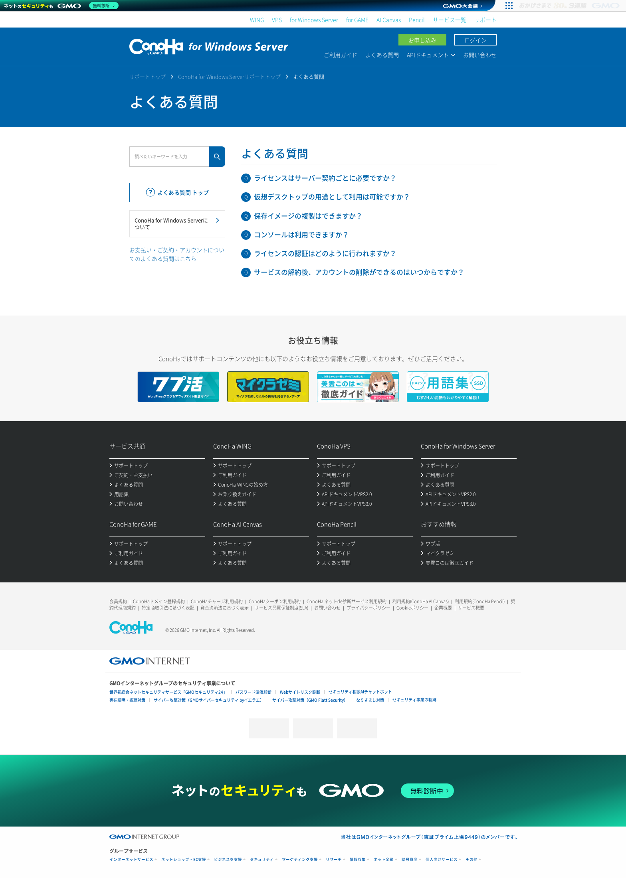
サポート (485, 20)
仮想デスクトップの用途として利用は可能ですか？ (332, 196)
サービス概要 (471, 607)
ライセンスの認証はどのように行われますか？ (325, 253)
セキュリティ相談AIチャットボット (360, 692)
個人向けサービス (442, 859)
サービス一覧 (449, 20)
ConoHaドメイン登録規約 (159, 601)
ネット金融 (384, 859)
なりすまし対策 (370, 700)
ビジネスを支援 (228, 859)
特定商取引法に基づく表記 (168, 607)
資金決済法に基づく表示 (224, 607)
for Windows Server (314, 20)
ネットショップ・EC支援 (183, 859)
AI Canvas (388, 20)
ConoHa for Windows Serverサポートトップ (229, 76)
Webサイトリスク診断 (300, 692)
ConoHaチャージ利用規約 (217, 601)
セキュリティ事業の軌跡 (414, 699)
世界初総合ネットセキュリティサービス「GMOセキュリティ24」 (168, 692)
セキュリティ (262, 859)
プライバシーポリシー (368, 607)
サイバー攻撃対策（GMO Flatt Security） (310, 700)
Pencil (417, 20)
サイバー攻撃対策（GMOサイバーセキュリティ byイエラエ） (209, 700)
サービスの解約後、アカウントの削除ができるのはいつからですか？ (359, 272)
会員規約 (118, 601)
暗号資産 (410, 859)
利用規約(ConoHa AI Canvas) (420, 601)
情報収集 (358, 859)
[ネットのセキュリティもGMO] (61, 5)
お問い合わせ (480, 55)
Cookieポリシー (412, 607)
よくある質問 (382, 55)
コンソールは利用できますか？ (301, 234)
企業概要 (443, 607)
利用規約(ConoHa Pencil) (480, 601)
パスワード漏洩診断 (253, 692)
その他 (471, 859)
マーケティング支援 (300, 859)
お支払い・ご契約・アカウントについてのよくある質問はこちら (176, 254)
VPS (277, 20)
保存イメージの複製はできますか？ (308, 216)
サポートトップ (147, 76)
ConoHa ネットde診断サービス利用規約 (346, 601)
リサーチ (334, 859)
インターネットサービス (131, 859)
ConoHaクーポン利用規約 (275, 601)
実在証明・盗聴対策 (127, 700)
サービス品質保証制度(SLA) (281, 607)
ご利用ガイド (340, 55)
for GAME (357, 20)
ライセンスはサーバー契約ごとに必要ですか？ (325, 178)
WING (257, 20)
